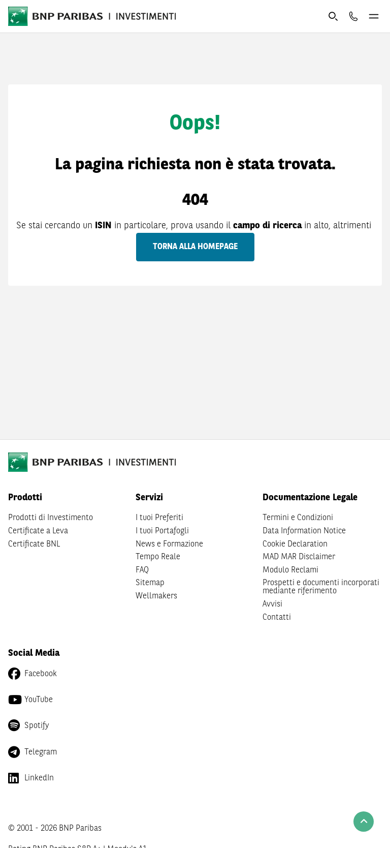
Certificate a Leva (38, 531)
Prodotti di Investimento (50, 518)
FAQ (142, 570)
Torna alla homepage (195, 247)
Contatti (277, 618)
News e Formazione (169, 544)
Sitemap (150, 583)
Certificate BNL (34, 544)
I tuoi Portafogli (162, 531)
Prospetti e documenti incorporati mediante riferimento (321, 587)
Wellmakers (156, 596)
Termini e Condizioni (298, 518)
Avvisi (272, 604)
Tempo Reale (158, 557)
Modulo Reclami (290, 570)
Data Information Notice (304, 531)
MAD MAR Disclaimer (299, 557)
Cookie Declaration (295, 544)
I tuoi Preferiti (159, 518)
